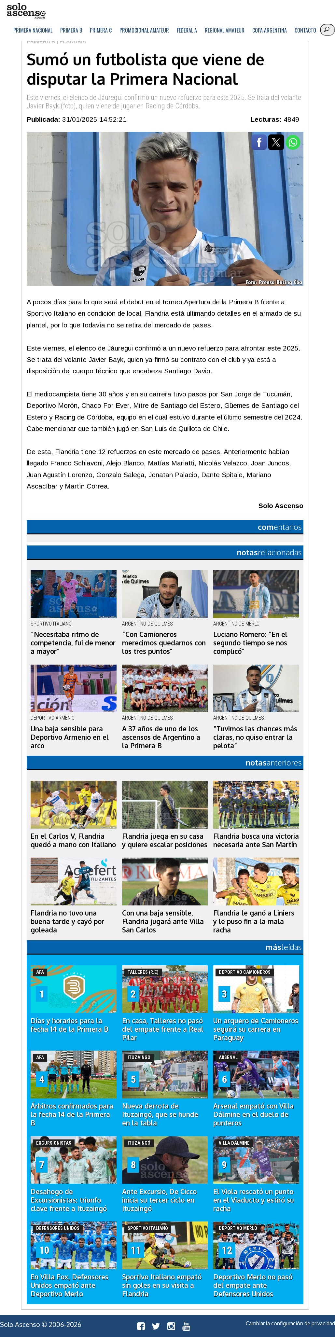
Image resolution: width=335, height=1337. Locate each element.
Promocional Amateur (144, 30)
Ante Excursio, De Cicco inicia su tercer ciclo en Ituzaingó (159, 1200)
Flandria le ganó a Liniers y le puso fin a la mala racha (253, 921)
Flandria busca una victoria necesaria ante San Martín (256, 840)
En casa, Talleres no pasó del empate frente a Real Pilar (162, 1029)
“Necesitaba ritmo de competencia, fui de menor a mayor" (73, 642)
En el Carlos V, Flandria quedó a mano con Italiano (73, 840)
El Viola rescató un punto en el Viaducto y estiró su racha (253, 1200)
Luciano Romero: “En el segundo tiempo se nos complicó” (250, 642)
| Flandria (70, 41)
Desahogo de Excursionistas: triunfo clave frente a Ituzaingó (69, 1200)
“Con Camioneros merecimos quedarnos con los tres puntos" (164, 642)
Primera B (71, 30)
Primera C (101, 30)
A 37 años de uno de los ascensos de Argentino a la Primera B (161, 737)
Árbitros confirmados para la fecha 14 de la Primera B (72, 1114)
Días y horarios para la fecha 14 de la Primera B (69, 1024)
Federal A (187, 30)
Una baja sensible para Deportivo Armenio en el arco (70, 737)
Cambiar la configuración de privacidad (290, 1323)
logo (26, 11)
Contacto (305, 30)
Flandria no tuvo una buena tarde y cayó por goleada (67, 921)
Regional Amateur (224, 30)
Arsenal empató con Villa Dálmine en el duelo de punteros (253, 1114)
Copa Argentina (269, 30)
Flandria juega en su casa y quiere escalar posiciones (164, 840)
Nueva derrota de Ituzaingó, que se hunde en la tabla (160, 1114)
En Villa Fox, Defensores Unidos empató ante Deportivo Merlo (69, 1285)
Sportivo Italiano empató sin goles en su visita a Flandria (162, 1285)
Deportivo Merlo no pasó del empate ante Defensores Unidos (252, 1285)
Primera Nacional (32, 30)
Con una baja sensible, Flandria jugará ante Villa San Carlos (163, 921)
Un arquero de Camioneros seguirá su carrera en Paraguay (255, 1029)
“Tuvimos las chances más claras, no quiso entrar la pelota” (255, 737)
